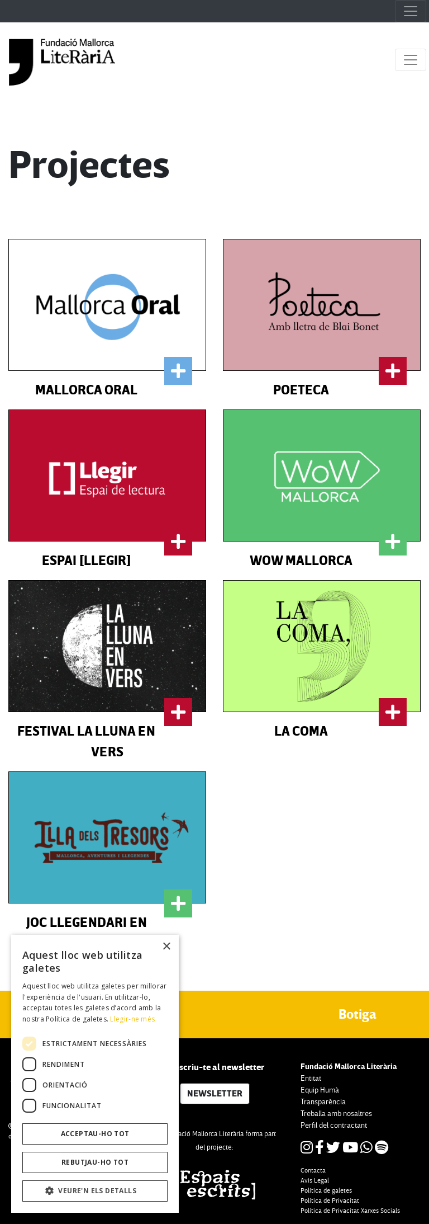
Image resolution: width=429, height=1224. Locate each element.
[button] (95, 1191)
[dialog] (95, 1074)
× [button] (166, 947)
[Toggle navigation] (410, 11)
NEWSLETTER (214, 1093)
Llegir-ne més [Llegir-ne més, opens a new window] (132, 1019)
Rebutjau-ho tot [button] (94, 1162)
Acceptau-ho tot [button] (95, 1133)
